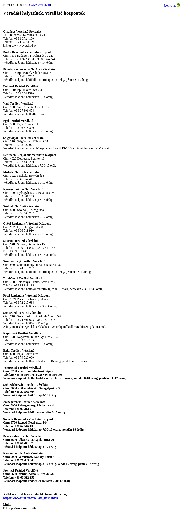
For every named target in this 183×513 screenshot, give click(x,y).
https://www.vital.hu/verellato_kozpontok (30, 498)
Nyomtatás (171, 5)
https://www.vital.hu (37, 4)
